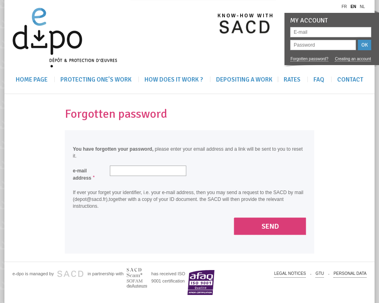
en (353, 6)
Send (270, 226)
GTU (319, 273)
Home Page (31, 79)
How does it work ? (173, 79)
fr (344, 6)
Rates (292, 79)
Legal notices (290, 273)
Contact (350, 79)
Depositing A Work (244, 79)
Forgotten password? (309, 59)
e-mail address (82, 174)
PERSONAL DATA (350, 273)
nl (362, 6)
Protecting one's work (96, 79)
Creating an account (353, 59)
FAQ (318, 79)
